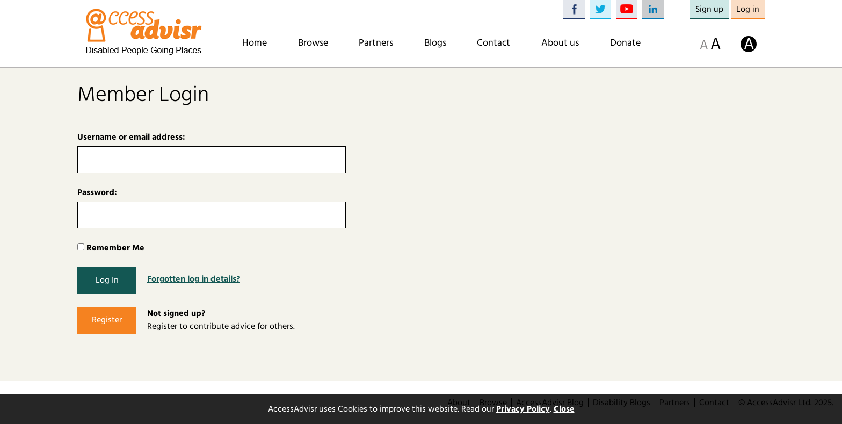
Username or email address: (131, 137)
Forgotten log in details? (193, 279)
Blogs (435, 43)
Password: (97, 192)
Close (564, 409)
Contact (493, 43)
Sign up (709, 9)
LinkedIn (653, 9)
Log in (747, 9)
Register (107, 319)
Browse (313, 43)
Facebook (574, 9)
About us (560, 43)
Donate (625, 43)
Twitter (600, 9)
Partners (376, 43)
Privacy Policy (523, 409)
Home (254, 43)
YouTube (626, 9)
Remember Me (110, 247)
